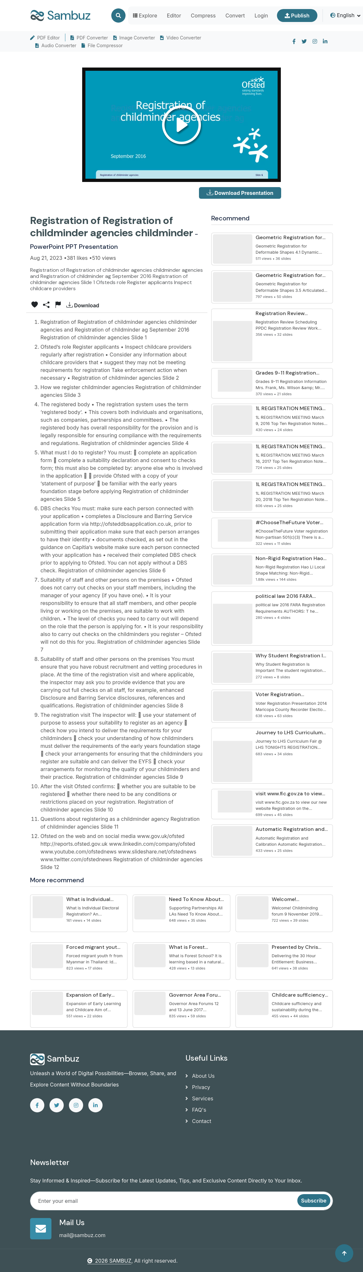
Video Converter (180, 37)
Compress (203, 15)
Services (199, 1098)
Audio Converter (55, 45)
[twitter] (304, 41)
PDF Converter (89, 37)
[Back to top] (344, 1253)
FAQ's (195, 1110)
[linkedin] (325, 41)
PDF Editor (45, 37)
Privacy (197, 1087)
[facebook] (294, 41)
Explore (145, 15)
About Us (199, 1076)
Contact (198, 1121)
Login (261, 15)
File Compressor (102, 45)
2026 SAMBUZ (109, 1260)
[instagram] (314, 41)
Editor (174, 15)
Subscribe (313, 1200)
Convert (235, 15)
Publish (297, 15)
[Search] (118, 15)
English (342, 15)
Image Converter (134, 37)
